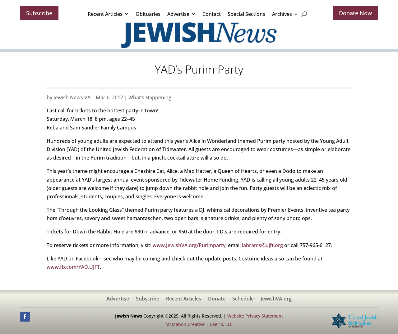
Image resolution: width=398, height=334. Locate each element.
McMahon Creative (185, 324)
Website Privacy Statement (255, 316)
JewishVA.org (276, 299)
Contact (211, 14)
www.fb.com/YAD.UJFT (73, 267)
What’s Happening (149, 97)
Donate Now (355, 13)
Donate (216, 299)
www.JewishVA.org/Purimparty (189, 245)
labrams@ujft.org (262, 245)
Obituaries (148, 14)
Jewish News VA (71, 97)
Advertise (178, 14)
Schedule (243, 299)
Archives (282, 14)
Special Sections (246, 14)
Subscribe (39, 13)
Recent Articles (105, 14)
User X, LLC (221, 324)
